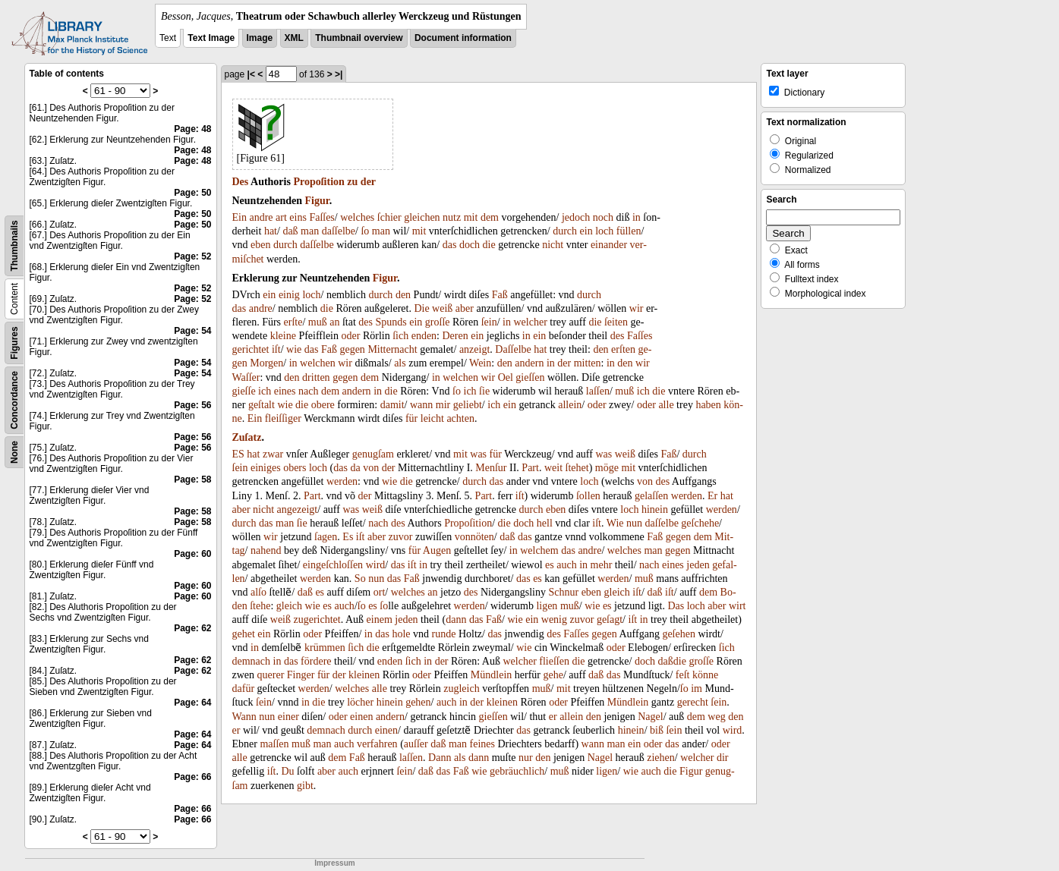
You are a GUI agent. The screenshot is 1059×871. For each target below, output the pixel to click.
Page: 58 (192, 479)
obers (294, 467)
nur (525, 757)
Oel (505, 377)
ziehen (661, 757)
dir (723, 757)
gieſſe (244, 391)
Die (421, 308)
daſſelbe (338, 231)
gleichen (422, 217)
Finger (301, 675)
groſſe (437, 322)
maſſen (274, 744)
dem (490, 217)
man (310, 231)
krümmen (324, 647)
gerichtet (250, 349)
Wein (480, 363)
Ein (239, 217)
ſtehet (577, 467)
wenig (554, 619)
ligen (546, 606)
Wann (244, 716)
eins (298, 217)
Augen (437, 550)
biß (656, 730)
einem (379, 619)
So (360, 578)
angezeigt (297, 509)
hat (270, 231)
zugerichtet (317, 619)
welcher (530, 322)
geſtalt (261, 404)
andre (261, 217)
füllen (628, 231)
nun (634, 523)
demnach (251, 661)
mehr (602, 565)
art (281, 217)
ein (586, 231)
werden (342, 481)
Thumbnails (14, 245)
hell (545, 523)
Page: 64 (192, 702)
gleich (617, 592)
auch (566, 565)
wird (376, 565)
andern (529, 363)
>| (338, 74)
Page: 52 (192, 256)
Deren (455, 335)
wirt (737, 606)
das (450, 244)
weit (553, 467)
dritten (316, 377)
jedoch (576, 217)
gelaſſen (651, 496)
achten (460, 418)
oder (351, 335)
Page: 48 (192, 129)
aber (464, 308)
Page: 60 (192, 554)
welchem (539, 550)
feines (482, 744)
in (636, 217)
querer (271, 675)
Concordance (14, 400)
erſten (623, 349)
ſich (400, 335)
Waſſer (246, 377)
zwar (273, 454)
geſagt (609, 619)
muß (317, 322)
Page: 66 (192, 777)
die (489, 244)
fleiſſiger (283, 418)
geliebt (467, 404)
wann (421, 404)
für (411, 418)
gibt (305, 785)
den (403, 294)
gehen (417, 702)
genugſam (373, 454)
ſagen (325, 536)
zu (352, 181)
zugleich (461, 688)
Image (260, 38)
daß (290, 231)
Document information (463, 38)
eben (260, 244)
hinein (654, 509)
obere (323, 404)
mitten (587, 363)
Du (287, 771)
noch (603, 217)
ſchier (389, 217)
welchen (318, 363)
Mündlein (491, 675)
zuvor (401, 536)
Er (712, 496)
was (478, 454)
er (553, 716)
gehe (553, 675)
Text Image (211, 38)
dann (456, 619)
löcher (360, 702)
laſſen (598, 391)
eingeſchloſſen (333, 565)
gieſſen (529, 377)
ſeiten (616, 322)
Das (675, 606)
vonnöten (474, 536)
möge (607, 467)
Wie (615, 523)
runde (444, 634)
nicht (552, 244)
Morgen (266, 363)
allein (570, 404)
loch (604, 231)
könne (705, 675)
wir (636, 308)
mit (471, 217)
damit (392, 404)
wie (293, 349)
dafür (243, 688)
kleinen (364, 675)
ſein (489, 322)
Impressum (334, 863)
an (334, 322)
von (371, 467)
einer (288, 716)
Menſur (490, 467)
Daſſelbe (513, 349)
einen (361, 716)
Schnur (563, 592)
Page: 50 (192, 192)
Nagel (650, 716)
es (549, 565)
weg (716, 716)
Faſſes (321, 217)
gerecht (692, 702)
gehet (243, 634)
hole (401, 634)
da (355, 467)
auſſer (416, 744)
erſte (293, 322)
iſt (276, 349)
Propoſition (318, 181)
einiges (266, 467)
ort (379, 592)
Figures (14, 342)
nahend (266, 550)
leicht (432, 418)
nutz (452, 217)
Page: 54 (192, 330)
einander (609, 244)
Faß (500, 294)
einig (289, 294)
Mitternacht (392, 349)
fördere (316, 661)
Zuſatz (247, 437)
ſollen (588, 496)
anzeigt (474, 349)
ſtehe (260, 606)
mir (443, 404)
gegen (351, 349)
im (696, 688)
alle (665, 404)
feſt (683, 675)
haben (707, 404)
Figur (317, 200)
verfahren (377, 744)
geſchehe (700, 523)
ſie (484, 391)
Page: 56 (192, 405)
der (368, 181)
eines (285, 391)
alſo (258, 592)
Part (530, 467)
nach (308, 391)
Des (240, 181)
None (14, 452)
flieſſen (554, 661)
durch (565, 231)
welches (357, 217)
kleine (283, 335)
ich (264, 391)
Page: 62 (192, 628)
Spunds (391, 322)
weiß (442, 308)
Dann (439, 757)
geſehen (678, 634)
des (365, 322)
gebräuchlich (517, 771)
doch (469, 244)
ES (238, 454)
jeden (697, 565)
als (400, 363)
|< (251, 74)
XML (294, 38)
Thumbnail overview (358, 38)
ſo (365, 231)
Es (347, 536)
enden (424, 335)
